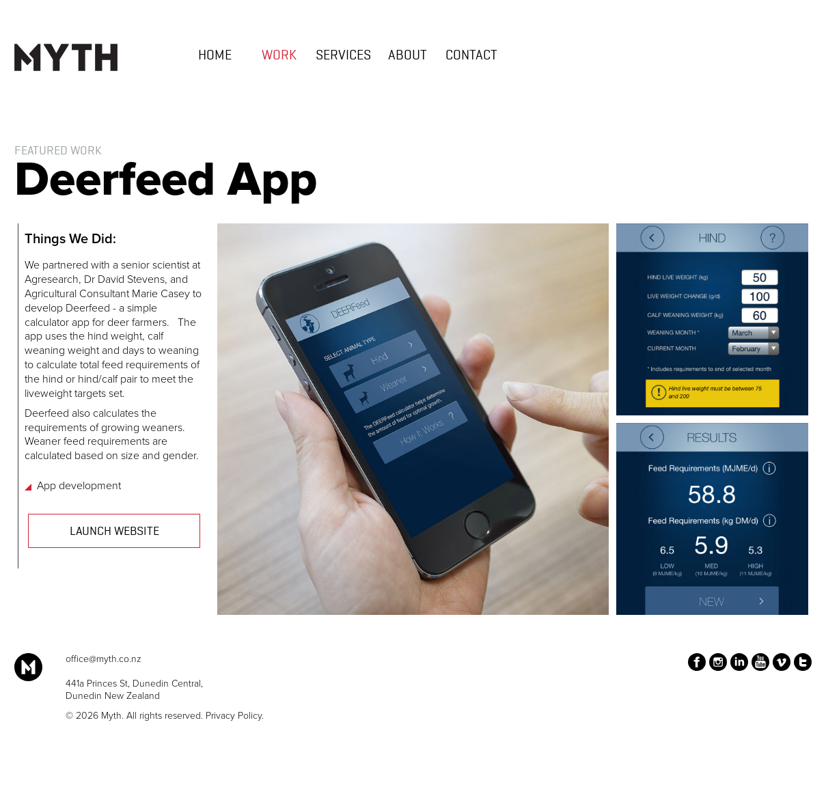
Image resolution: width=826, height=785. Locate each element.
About (407, 56)
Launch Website (114, 531)
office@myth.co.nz (103, 659)
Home (215, 56)
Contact (471, 56)
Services (343, 56)
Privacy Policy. (235, 715)
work (279, 56)
